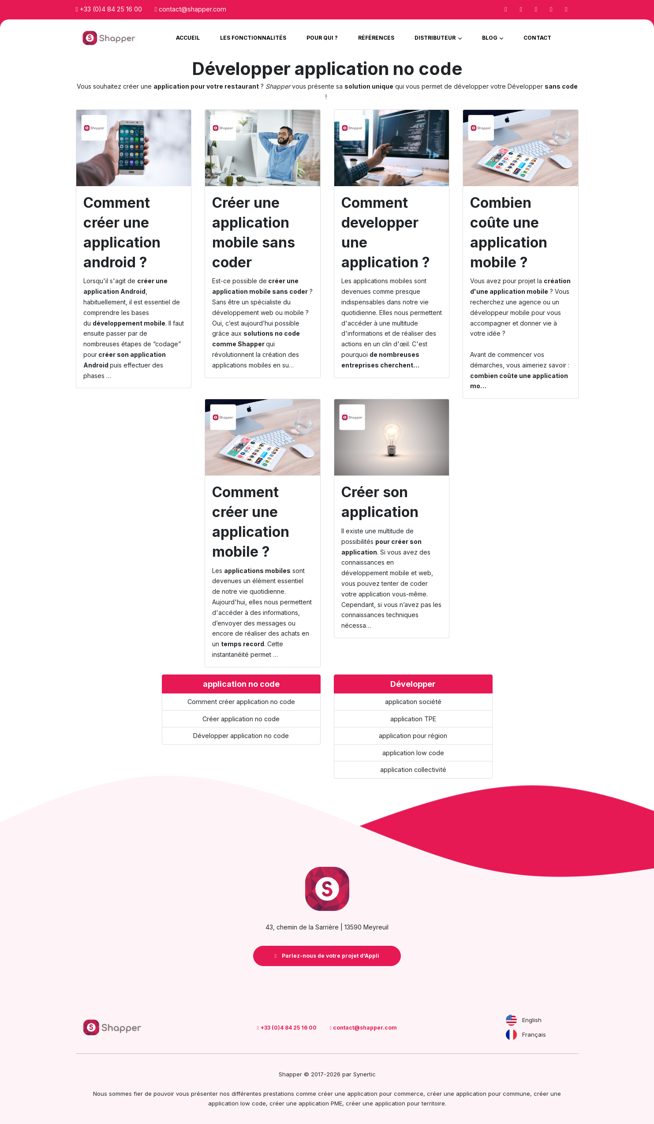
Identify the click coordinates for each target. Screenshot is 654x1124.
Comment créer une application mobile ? (250, 521)
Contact (537, 37)
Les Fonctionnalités (253, 37)
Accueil (188, 37)
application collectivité (413, 769)
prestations (278, 1093)
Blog (490, 37)
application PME (320, 1103)
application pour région (413, 735)
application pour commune (493, 1093)
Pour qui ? (322, 37)
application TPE (413, 719)
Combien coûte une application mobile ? (508, 232)
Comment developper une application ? (385, 232)
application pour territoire (410, 1103)
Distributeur (436, 37)
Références (376, 37)
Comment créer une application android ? (122, 232)
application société (413, 701)
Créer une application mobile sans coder (253, 232)
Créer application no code (241, 719)
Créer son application (380, 502)
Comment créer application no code (241, 701)
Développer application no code (241, 735)
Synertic (364, 1074)
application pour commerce (385, 1093)
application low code (413, 753)
